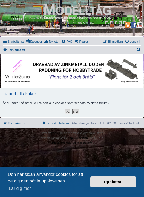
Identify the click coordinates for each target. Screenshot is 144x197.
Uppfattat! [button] (113, 182)
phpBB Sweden (78, 138)
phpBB (55, 133)
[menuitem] (34, 41)
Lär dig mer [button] (20, 188)
